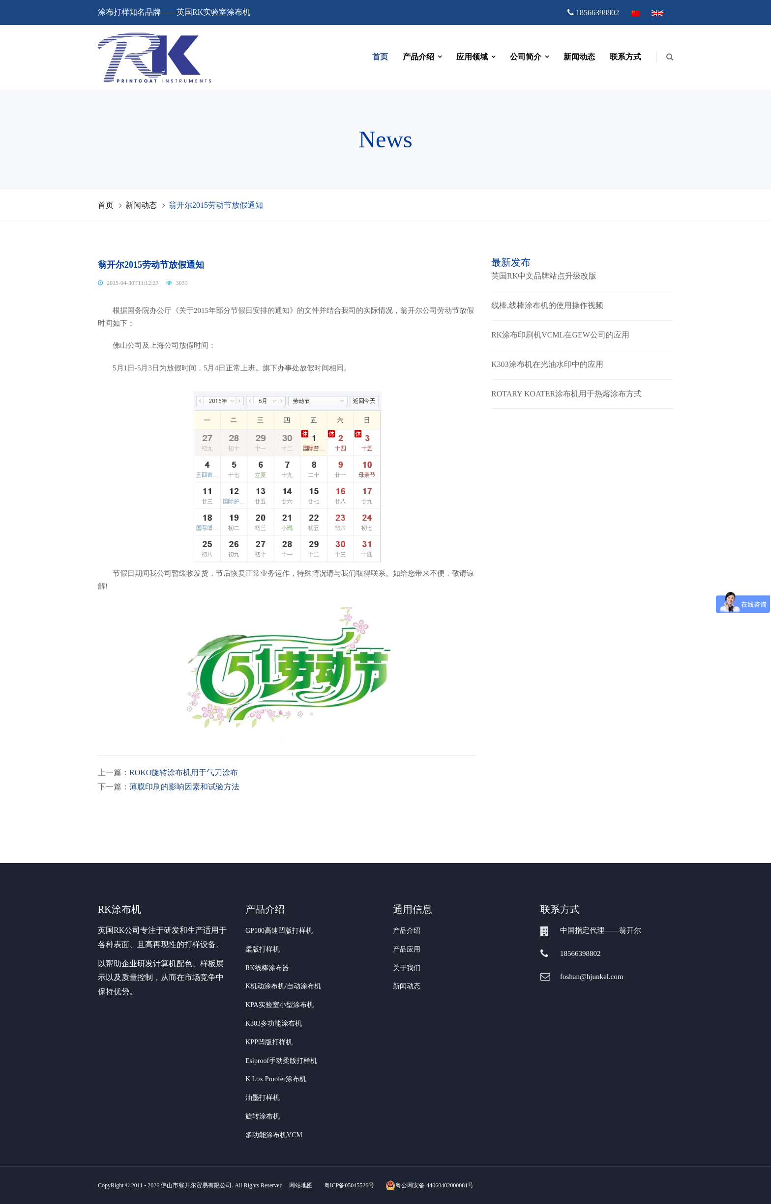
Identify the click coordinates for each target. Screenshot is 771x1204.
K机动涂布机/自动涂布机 (283, 986)
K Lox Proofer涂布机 (275, 1079)
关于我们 (406, 968)
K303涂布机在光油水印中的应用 (547, 364)
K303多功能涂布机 (273, 1023)
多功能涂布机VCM (273, 1135)
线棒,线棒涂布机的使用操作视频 (547, 305)
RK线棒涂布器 (267, 968)
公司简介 (525, 57)
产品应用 (406, 949)
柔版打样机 (262, 949)
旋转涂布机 (262, 1116)
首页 (380, 57)
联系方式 (625, 57)
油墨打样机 (262, 1097)
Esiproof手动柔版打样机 (281, 1060)
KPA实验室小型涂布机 (279, 1004)
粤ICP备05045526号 (349, 1185)
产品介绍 (418, 57)
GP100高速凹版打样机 (279, 930)
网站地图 (301, 1185)
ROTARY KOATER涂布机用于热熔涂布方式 (566, 394)
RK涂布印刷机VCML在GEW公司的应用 (560, 335)
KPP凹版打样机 (269, 1042)
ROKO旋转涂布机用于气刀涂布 (183, 772)
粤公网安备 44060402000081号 (430, 1185)
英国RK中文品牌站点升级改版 (543, 276)
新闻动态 (579, 57)
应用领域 (472, 57)
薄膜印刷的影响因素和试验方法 (184, 787)
